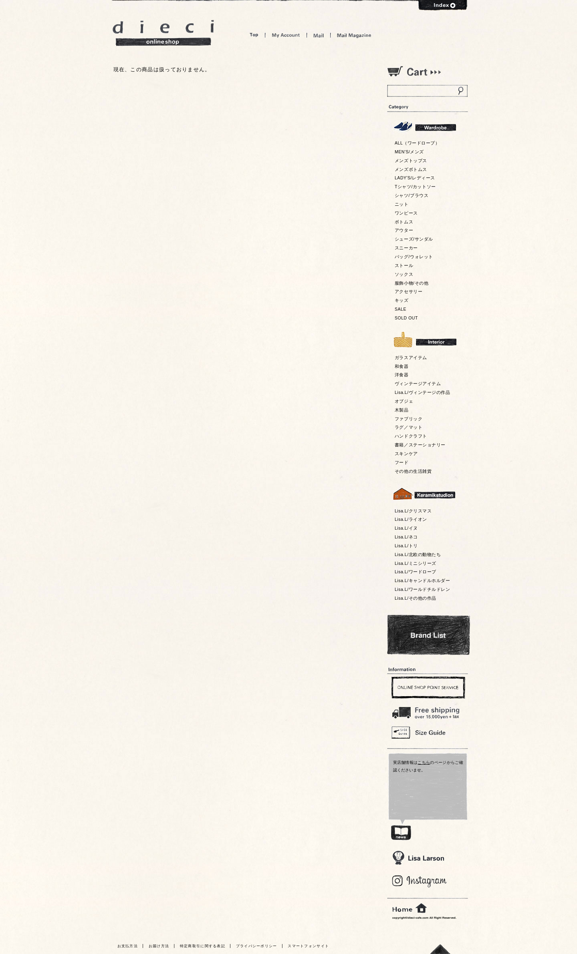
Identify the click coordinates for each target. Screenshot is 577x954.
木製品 (402, 410)
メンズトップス (411, 160)
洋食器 (402, 374)
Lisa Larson (418, 857)
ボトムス (404, 221)
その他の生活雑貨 (413, 471)
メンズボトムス (411, 169)
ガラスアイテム (411, 357)
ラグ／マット (408, 427)
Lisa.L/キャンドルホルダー (422, 580)
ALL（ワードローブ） (417, 143)
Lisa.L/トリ (406, 545)
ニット (402, 204)
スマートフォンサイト (308, 946)
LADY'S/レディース (415, 177)
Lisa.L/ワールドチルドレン (422, 589)
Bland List (428, 635)
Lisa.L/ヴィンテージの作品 (422, 392)
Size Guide (427, 732)
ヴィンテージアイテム (418, 383)
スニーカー (406, 247)
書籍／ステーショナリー (420, 444)
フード (402, 462)
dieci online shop (163, 33)
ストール (404, 265)
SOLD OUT (406, 317)
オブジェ (404, 401)
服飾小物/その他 (411, 283)
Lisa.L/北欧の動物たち (418, 554)
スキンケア (406, 453)
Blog (420, 881)
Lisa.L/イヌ (406, 528)
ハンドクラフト (411, 436)
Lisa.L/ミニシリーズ (415, 563)
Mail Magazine (354, 35)
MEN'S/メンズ (409, 151)
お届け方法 (159, 946)
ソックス (404, 274)
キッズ (402, 300)
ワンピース (406, 213)
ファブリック (408, 418)
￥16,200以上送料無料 (427, 711)
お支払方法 (127, 946)
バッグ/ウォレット (414, 256)
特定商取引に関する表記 (202, 946)
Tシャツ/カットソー (415, 186)
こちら (424, 762)
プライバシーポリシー (256, 946)
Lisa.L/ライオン (411, 519)
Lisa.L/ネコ (406, 536)
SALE (400, 309)
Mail (318, 35)
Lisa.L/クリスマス (413, 510)
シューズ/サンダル (414, 239)
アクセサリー (408, 291)
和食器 (402, 366)
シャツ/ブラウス (411, 195)
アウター (404, 230)
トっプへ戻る (440, 949)
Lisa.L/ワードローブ (415, 571)
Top (254, 35)
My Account (286, 35)
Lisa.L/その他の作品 (415, 598)
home (409, 908)
